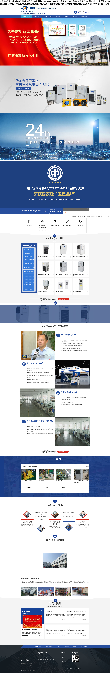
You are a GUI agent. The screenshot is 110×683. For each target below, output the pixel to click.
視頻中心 (58, 646)
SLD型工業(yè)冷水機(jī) (50, 660)
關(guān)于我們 (38, 646)
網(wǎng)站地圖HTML (70, 668)
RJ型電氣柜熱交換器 (50, 662)
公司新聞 (62, 657)
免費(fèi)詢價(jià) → (63, 299)
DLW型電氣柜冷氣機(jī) (42, 662)
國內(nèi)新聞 (63, 661)
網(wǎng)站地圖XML (77, 668)
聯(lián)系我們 (84, 646)
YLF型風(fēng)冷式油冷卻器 (42, 660)
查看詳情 (29, 487)
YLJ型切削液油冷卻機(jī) (50, 657)
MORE (87, 466)
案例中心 (67, 646)
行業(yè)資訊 (63, 659)
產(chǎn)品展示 (49, 646)
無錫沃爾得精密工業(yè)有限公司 (28, 581)
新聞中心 (75, 646)
